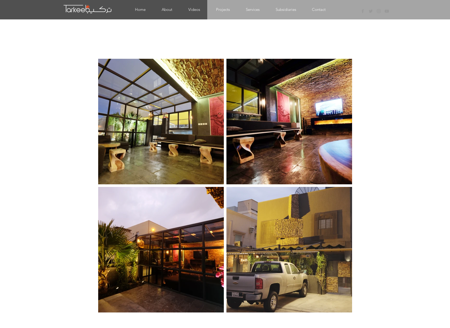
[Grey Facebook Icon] (362, 11)
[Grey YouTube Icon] (386, 11)
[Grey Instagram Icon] (378, 11)
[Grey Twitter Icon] (370, 11)
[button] (223, 9)
